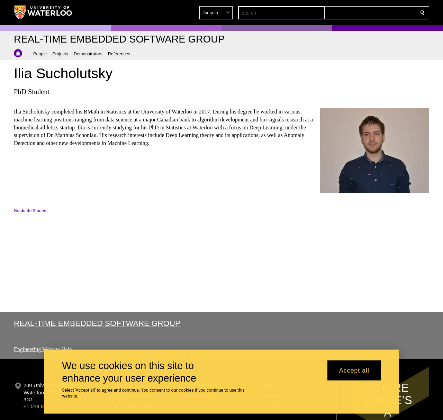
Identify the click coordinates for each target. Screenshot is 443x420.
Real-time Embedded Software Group (97, 323)
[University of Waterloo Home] (43, 12)
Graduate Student (31, 210)
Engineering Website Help (43, 349)
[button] (372, 13)
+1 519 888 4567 (43, 406)
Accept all (354, 370)
